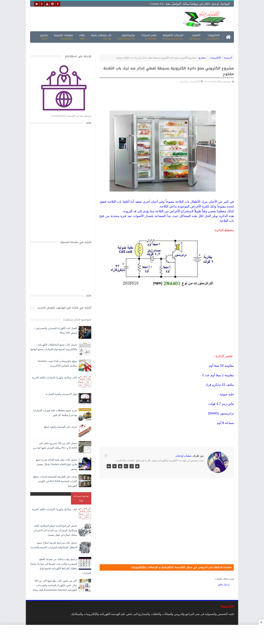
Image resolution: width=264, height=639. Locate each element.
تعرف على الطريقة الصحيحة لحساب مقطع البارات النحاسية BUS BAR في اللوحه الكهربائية (55, 481)
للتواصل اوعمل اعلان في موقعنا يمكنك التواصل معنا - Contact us (190, 3)
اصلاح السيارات (149, 37)
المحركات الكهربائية (172, 37)
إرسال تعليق (223, 584)
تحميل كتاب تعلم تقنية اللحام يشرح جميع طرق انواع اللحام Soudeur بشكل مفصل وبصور (56, 464)
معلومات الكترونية (63, 37)
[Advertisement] (104, 19)
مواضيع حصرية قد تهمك (81, 498)
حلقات (82, 37)
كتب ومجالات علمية (101, 37)
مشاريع (44, 37)
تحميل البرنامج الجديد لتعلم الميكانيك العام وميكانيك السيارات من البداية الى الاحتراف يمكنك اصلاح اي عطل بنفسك (55, 530)
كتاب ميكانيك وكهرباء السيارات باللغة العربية (54, 377)
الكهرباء (194, 37)
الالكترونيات (213, 37)
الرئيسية (228, 57)
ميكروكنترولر (126, 37)
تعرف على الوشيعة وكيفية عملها (60, 427)
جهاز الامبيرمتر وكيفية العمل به (61, 394)
